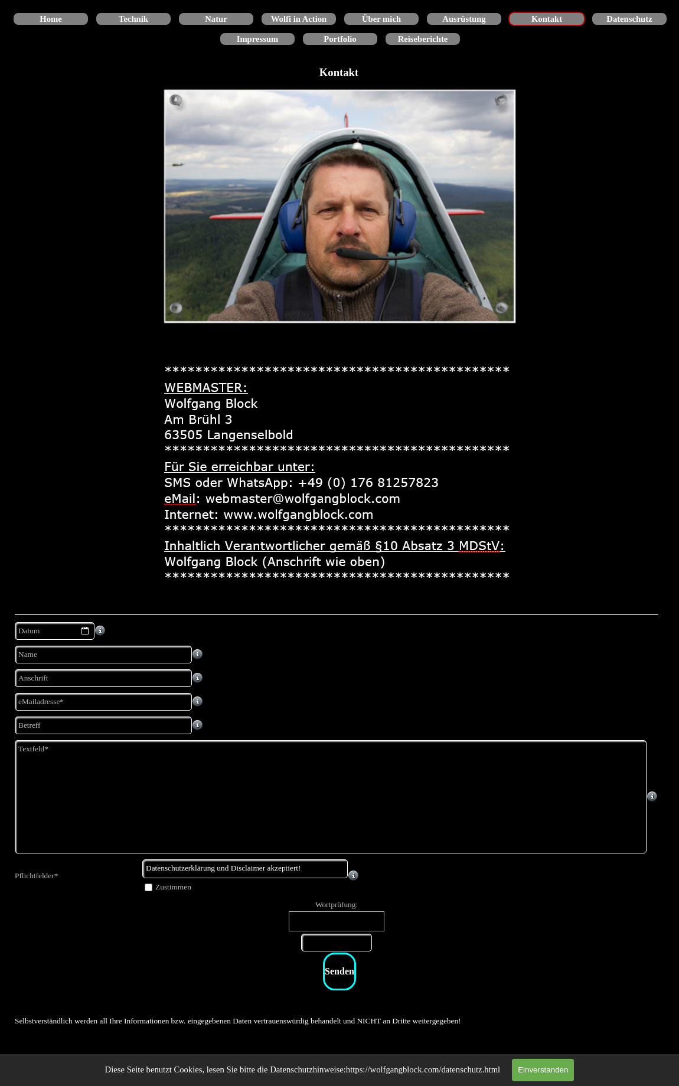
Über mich (381, 19)
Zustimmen (173, 886)
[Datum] (54, 631)
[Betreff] (103, 725)
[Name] (103, 654)
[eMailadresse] (103, 702)
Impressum (258, 39)
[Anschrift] (103, 678)
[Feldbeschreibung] (100, 631)
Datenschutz (629, 19)
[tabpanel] (339, 1020)
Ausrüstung (463, 19)
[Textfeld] (331, 796)
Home (50, 19)
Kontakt (546, 19)
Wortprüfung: (336, 904)
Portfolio (340, 39)
